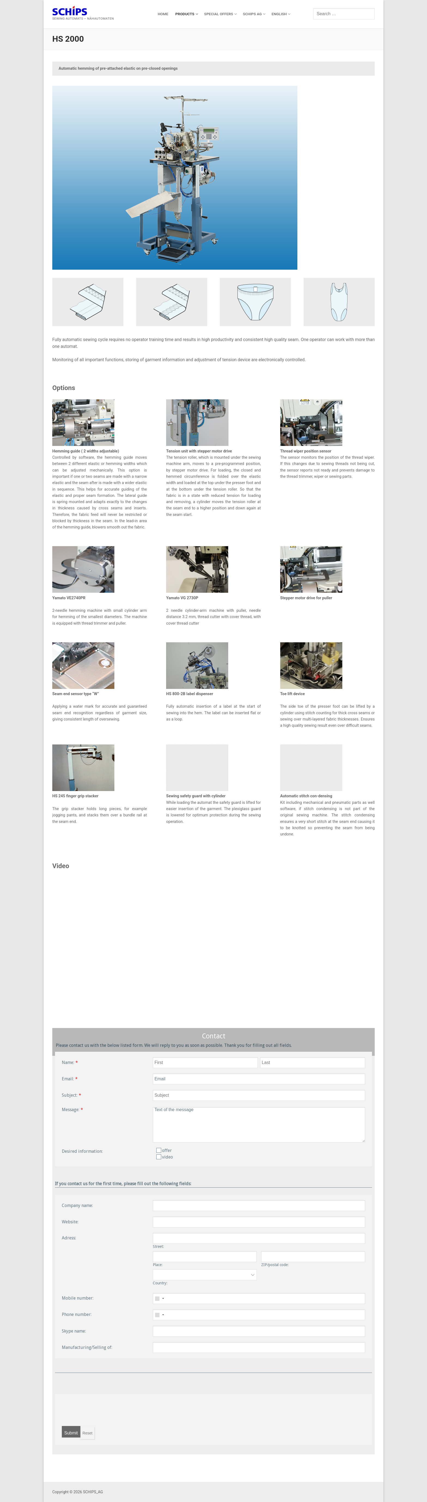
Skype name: (74, 1331)
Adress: (69, 1237)
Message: (70, 1109)
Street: (158, 1246)
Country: (160, 1283)
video (164, 1157)
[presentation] (103, 1410)
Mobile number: (77, 1298)
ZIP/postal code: (275, 1265)
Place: (158, 1265)
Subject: (69, 1095)
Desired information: (82, 1151)
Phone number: (76, 1314)
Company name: (77, 1205)
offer (164, 1150)
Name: (68, 1062)
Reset (88, 1433)
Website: (70, 1221)
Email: (68, 1078)
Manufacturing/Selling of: (87, 1347)
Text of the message (259, 1124)
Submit (71, 1433)
